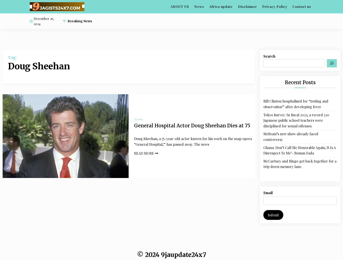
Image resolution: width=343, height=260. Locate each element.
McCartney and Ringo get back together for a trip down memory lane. (299, 164)
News (199, 6)
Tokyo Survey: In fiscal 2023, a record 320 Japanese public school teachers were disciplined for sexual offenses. (296, 120)
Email (268, 192)
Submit (273, 215)
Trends (138, 119)
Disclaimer (247, 6)
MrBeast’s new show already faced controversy (290, 137)
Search (269, 56)
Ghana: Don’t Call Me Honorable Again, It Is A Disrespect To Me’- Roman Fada (299, 150)
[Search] (332, 63)
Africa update (221, 6)
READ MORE (146, 153)
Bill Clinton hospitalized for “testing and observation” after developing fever (295, 104)
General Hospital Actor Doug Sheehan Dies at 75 (192, 126)
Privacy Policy (274, 6)
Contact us (301, 6)
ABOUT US (180, 6)
